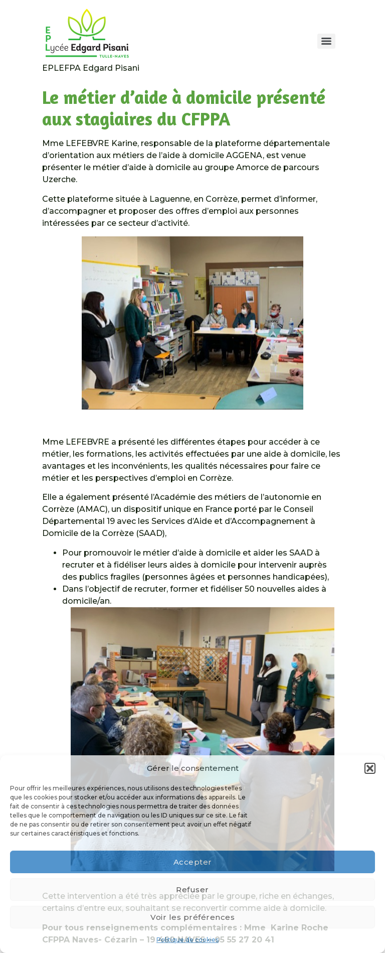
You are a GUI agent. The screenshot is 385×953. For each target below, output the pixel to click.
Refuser (192, 889)
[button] (370, 768)
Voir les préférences (192, 917)
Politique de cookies (187, 939)
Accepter (192, 862)
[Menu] (326, 41)
